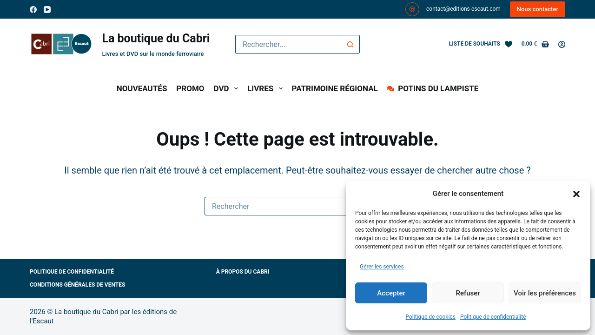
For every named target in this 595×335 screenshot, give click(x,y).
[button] (576, 194)
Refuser (468, 293)
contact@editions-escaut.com (463, 9)
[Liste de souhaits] (480, 44)
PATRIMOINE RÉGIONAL (335, 88)
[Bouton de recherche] (350, 44)
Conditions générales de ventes (77, 284)
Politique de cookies (431, 317)
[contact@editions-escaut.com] (412, 9)
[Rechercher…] (288, 44)
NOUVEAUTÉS (142, 88)
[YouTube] (47, 9)
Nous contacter (537, 9)
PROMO (190, 88)
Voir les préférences (545, 293)
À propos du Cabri (243, 271)
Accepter (391, 293)
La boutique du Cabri (156, 38)
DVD (228, 88)
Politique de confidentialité (493, 317)
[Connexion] (561, 44)
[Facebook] (33, 9)
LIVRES (266, 88)
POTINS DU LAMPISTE (432, 88)
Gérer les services (382, 266)
